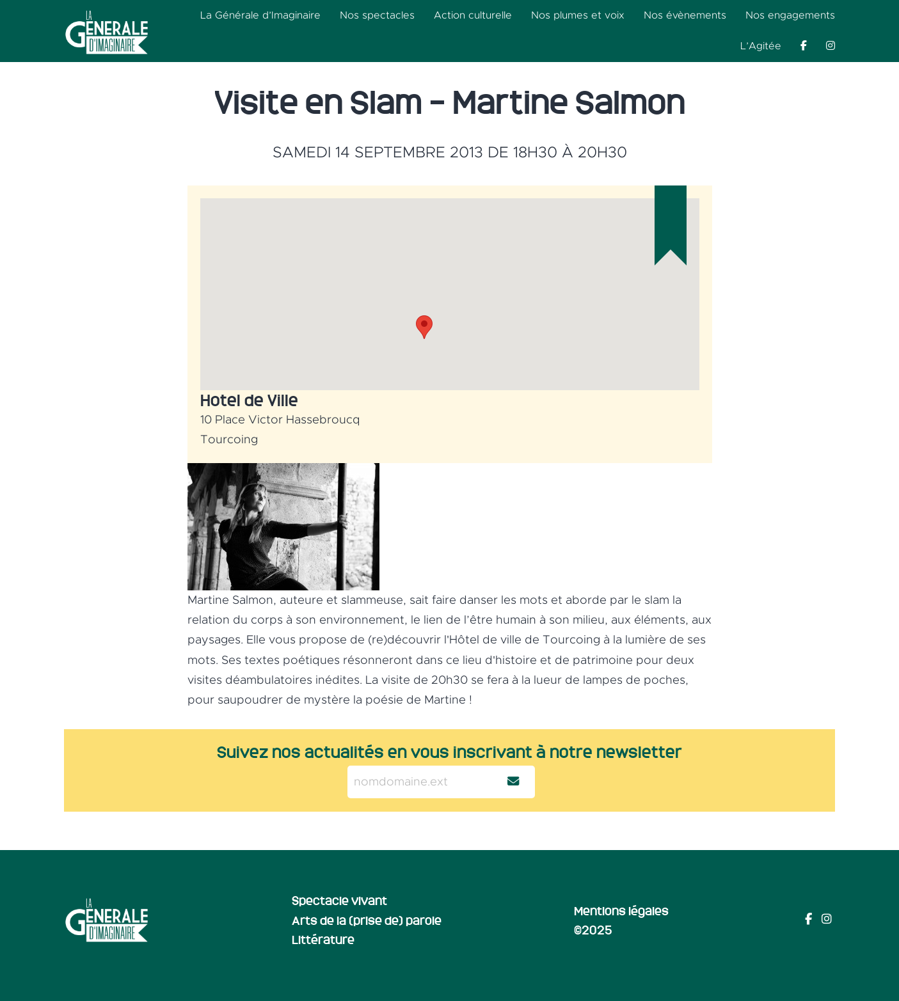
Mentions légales (621, 910)
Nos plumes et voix (578, 15)
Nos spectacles (377, 15)
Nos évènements (685, 15)
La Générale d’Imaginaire (260, 15)
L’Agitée (760, 46)
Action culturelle (473, 15)
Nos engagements (790, 15)
